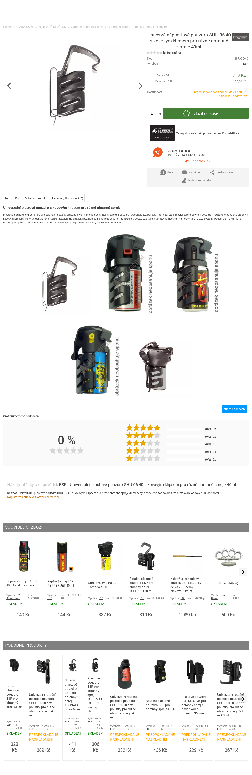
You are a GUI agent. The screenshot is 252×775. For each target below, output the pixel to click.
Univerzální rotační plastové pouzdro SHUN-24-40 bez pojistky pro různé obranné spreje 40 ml (123, 706)
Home (7, 27)
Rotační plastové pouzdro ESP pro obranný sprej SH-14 (160, 705)
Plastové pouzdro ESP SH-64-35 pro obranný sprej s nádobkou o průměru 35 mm (194, 704)
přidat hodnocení (235, 409)
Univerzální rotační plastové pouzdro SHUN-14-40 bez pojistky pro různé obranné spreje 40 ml (42, 704)
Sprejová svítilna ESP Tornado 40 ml (103, 585)
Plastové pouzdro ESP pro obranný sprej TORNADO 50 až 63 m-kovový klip (95, 694)
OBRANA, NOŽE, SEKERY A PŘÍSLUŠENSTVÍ (41, 27)
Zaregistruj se (185, 133)
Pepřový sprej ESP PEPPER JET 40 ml (60, 583)
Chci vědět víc (231, 133)
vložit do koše (199, 113)
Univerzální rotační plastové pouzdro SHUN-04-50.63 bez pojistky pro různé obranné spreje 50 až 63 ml (230, 704)
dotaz (167, 172)
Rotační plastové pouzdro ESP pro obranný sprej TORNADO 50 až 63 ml (73, 694)
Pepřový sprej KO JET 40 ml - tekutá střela (21, 583)
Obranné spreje (83, 27)
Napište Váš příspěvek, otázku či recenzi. (33, 497)
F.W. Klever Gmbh (13, 597)
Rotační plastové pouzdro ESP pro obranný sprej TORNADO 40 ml (141, 584)
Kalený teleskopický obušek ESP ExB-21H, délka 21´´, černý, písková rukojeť (185, 584)
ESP (245, 63)
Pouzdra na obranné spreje (112, 27)
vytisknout (192, 172)
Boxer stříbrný (228, 583)
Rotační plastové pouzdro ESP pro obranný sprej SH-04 (14, 696)
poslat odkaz (221, 172)
